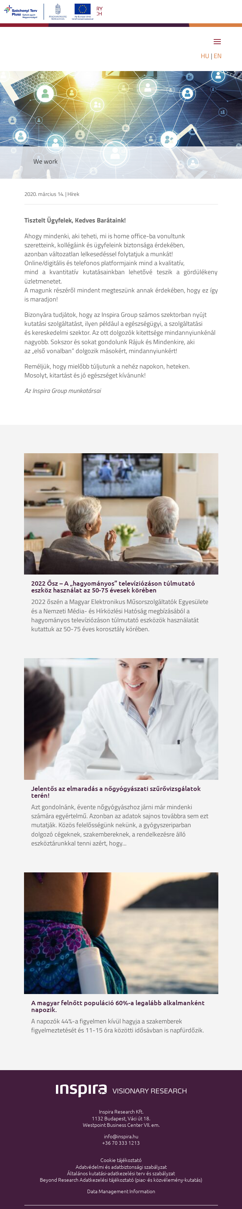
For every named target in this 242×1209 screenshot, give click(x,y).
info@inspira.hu (121, 1136)
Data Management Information (121, 1191)
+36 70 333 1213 (121, 1142)
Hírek (73, 194)
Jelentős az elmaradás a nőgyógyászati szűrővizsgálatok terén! (116, 791)
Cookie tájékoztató (121, 1159)
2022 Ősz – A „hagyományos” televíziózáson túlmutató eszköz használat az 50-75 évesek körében (113, 586)
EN (218, 56)
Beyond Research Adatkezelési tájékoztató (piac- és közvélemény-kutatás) (121, 1179)
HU (205, 56)
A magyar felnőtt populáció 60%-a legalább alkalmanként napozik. (118, 1005)
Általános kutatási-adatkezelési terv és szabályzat (121, 1173)
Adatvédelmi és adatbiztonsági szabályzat (121, 1166)
